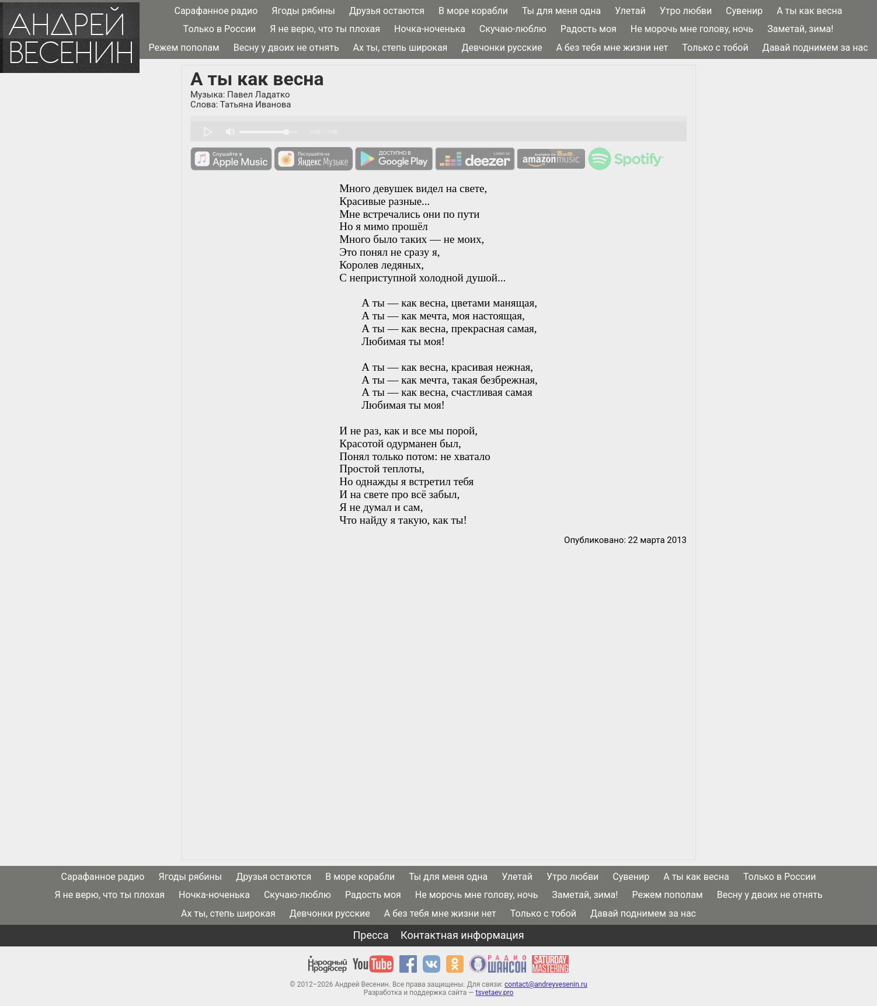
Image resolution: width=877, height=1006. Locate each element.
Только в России (219, 28)
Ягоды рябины (303, 10)
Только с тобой (715, 47)
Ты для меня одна (561, 10)
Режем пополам (183, 47)
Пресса (370, 935)
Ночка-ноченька (429, 28)
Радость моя (589, 28)
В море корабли (473, 10)
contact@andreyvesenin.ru (545, 984)
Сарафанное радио (215, 10)
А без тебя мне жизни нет (612, 47)
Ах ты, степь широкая (400, 47)
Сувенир (744, 10)
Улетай (630, 10)
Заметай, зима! (800, 28)
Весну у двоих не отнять (286, 47)
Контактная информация (462, 935)
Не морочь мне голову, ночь (692, 28)
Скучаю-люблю (513, 28)
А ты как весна (809, 10)
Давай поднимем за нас (815, 47)
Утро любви (686, 10)
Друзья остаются (386, 10)
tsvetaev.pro (494, 992)
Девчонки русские (501, 47)
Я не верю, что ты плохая (325, 28)
